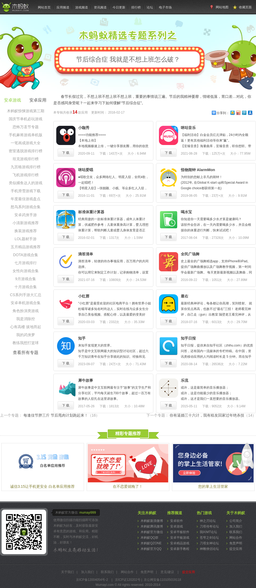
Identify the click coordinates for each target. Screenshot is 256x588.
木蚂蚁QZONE (151, 543)
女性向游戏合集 (26, 271)
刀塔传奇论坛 (209, 526)
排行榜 (136, 7)
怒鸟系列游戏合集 (26, 207)
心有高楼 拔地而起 (25, 327)
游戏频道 (81, 7)
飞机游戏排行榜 (26, 175)
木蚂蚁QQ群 (149, 537)
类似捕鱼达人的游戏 (25, 183)
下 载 (65, 153)
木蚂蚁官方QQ (151, 549)
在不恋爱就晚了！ (128, 486)
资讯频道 (100, 7)
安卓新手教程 (179, 549)
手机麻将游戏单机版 (25, 135)
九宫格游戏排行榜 (26, 167)
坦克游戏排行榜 (26, 159)
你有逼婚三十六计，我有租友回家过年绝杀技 (213, 415)
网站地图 (222, 7)
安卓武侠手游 (25, 215)
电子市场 (165, 7)
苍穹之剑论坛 (209, 537)
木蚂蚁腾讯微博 (152, 526)
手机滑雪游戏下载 (26, 191)
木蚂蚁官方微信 (152, 532)
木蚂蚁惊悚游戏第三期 (25, 111)
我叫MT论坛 (208, 532)
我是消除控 (25, 319)
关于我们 (67, 572)
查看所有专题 (25, 352)
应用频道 (63, 7)
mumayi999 (87, 512)
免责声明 (235, 543)
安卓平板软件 (179, 532)
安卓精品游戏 (179, 543)
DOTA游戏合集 (25, 255)
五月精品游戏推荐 (26, 247)
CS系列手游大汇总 (25, 295)
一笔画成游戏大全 (26, 143)
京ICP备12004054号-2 (92, 580)
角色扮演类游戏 (26, 311)
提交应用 (235, 549)
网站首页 (44, 7)
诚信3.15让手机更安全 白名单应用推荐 (42, 486)
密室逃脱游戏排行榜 (25, 151)
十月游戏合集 (25, 287)
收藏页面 (245, 7)
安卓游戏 (176, 526)
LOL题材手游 (26, 239)
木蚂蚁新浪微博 (152, 521)
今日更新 (119, 7)
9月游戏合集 (25, 279)
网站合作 (235, 537)
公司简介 (235, 521)
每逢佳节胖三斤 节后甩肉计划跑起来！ (61, 415)
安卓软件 (176, 521)
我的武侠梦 (25, 335)
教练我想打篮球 (26, 343)
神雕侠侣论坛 (209, 549)
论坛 (150, 7)
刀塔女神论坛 (209, 543)
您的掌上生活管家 (213, 486)
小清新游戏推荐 (26, 223)
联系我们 (235, 532)
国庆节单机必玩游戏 (25, 119)
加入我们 (235, 526)
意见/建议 (167, 572)
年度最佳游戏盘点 (26, 199)
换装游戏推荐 (25, 231)
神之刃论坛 (208, 521)
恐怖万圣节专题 (26, 127)
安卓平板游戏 (179, 537)
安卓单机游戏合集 (26, 303)
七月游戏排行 (25, 263)
